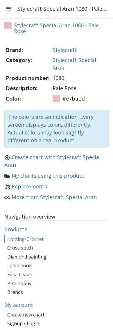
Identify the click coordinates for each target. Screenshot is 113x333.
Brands (15, 292)
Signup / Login (23, 323)
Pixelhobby (19, 283)
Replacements (29, 186)
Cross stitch (20, 248)
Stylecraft (65, 49)
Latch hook (19, 265)
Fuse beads (19, 274)
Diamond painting (26, 257)
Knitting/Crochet (25, 239)
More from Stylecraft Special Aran (54, 197)
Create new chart (25, 315)
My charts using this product (48, 175)
